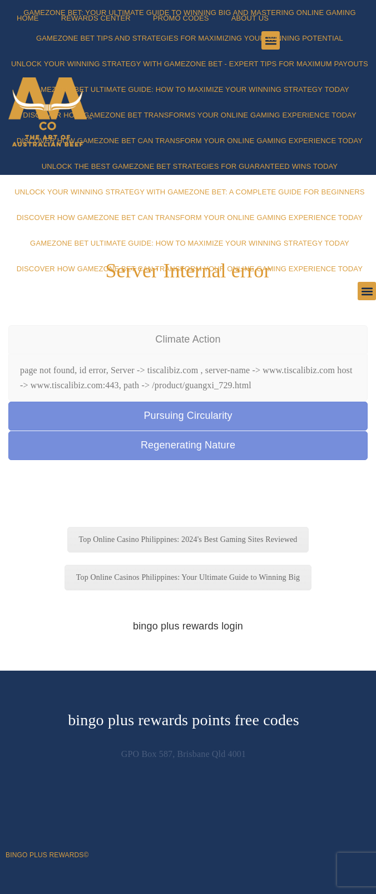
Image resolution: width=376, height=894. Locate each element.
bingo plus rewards (44, 855)
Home (28, 18)
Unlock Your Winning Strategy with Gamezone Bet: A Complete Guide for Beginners (189, 192)
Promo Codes (181, 18)
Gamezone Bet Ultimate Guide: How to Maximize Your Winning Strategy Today (189, 89)
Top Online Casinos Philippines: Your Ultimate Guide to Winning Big (188, 577)
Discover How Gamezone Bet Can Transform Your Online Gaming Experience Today (190, 140)
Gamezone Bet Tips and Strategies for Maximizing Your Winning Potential (189, 38)
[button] (367, 291)
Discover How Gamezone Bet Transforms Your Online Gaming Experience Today (190, 115)
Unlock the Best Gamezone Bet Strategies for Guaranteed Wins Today (190, 166)
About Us (250, 18)
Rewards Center (96, 18)
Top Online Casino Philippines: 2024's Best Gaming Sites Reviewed (188, 539)
